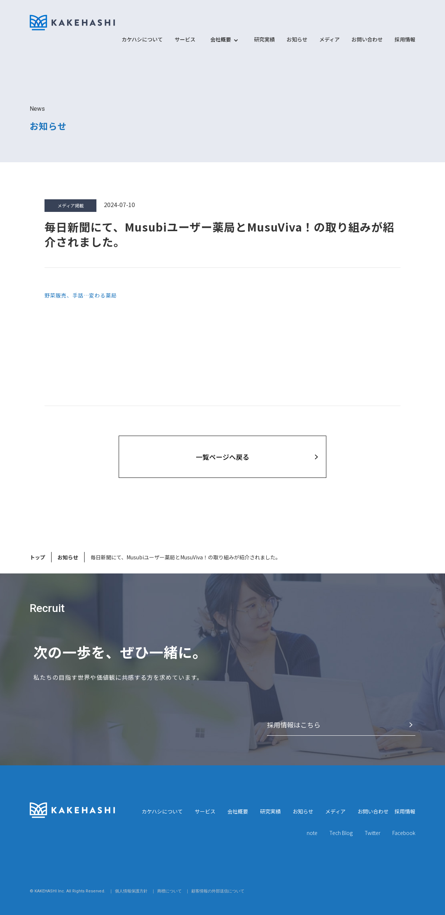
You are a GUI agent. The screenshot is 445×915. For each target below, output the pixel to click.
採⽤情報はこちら (293, 724)
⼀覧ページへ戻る (222, 457)
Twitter (372, 832)
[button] (220, 43)
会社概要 (237, 811)
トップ (37, 557)
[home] (72, 22)
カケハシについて (142, 39)
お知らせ (297, 39)
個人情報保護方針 (131, 891)
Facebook (403, 832)
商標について (169, 891)
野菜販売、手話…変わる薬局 (80, 295)
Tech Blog (341, 832)
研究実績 (264, 39)
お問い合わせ (367, 39)
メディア (329, 39)
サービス (185, 39)
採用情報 (405, 39)
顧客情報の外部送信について (217, 891)
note (312, 832)
